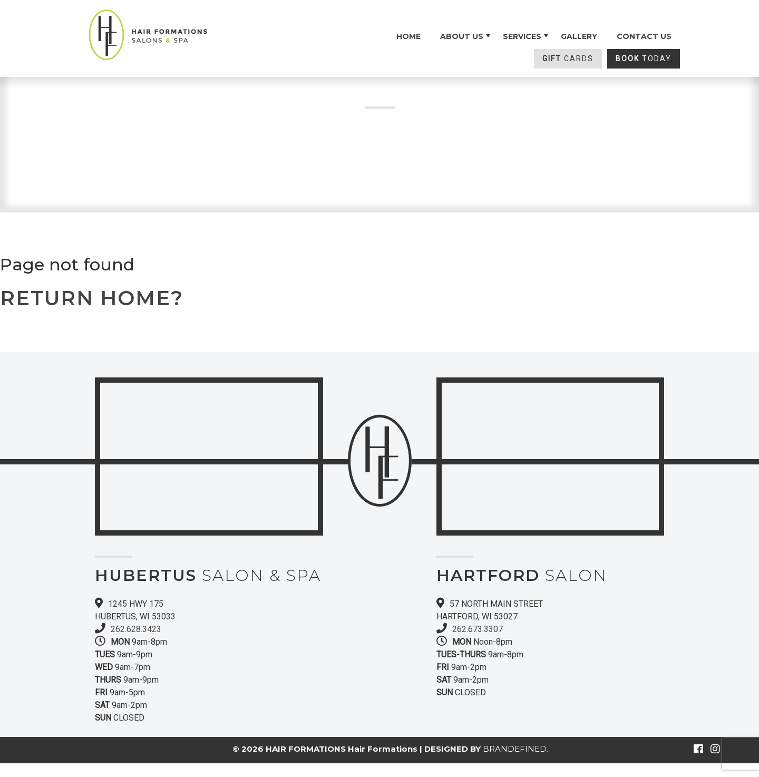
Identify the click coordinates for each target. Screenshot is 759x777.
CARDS (567, 58)
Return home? (91, 298)
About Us (461, 36)
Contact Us (644, 36)
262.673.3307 (477, 629)
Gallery (579, 36)
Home (408, 36)
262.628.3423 (136, 629)
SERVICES (522, 36)
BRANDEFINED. (515, 749)
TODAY (644, 58)
